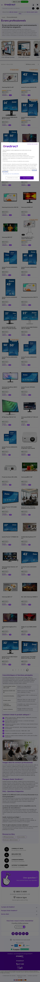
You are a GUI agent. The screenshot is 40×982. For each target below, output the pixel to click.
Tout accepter (27, 177)
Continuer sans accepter (32, 144)
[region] (20, 161)
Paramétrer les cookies (12, 177)
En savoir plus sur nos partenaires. (11, 173)
